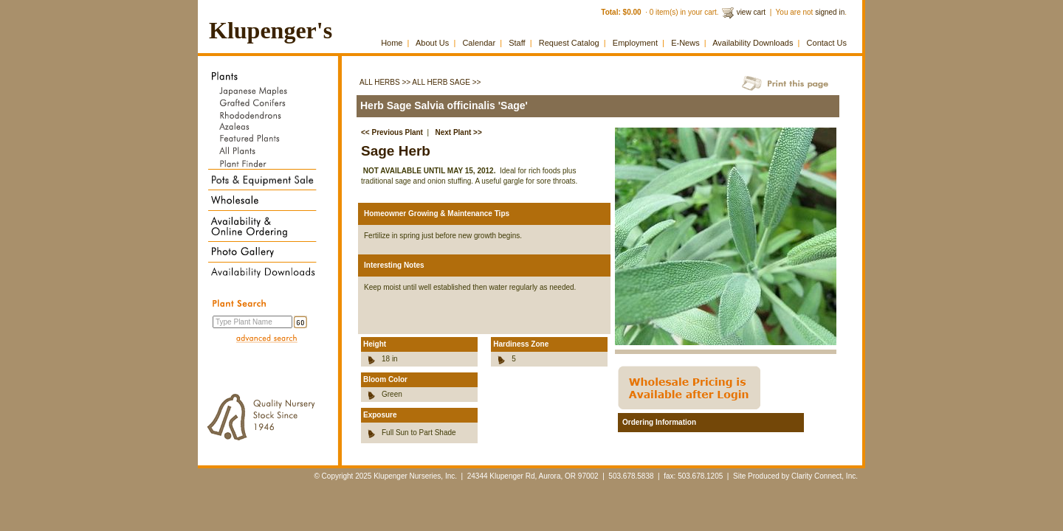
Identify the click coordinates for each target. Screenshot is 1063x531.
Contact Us (827, 42)
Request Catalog (569, 42)
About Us (432, 42)
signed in (829, 12)
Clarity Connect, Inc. (824, 476)
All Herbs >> (385, 82)
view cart (751, 12)
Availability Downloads (752, 42)
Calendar (478, 42)
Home (391, 42)
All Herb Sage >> (446, 82)
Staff (517, 42)
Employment (635, 42)
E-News (685, 42)
